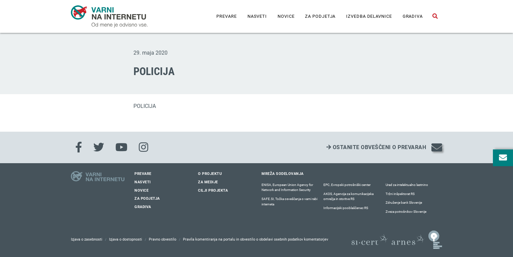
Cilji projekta (213, 190)
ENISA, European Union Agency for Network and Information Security (287, 187)
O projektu (210, 174)
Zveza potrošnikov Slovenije (406, 211)
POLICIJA (144, 106)
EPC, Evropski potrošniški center (347, 185)
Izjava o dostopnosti (125, 239)
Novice (286, 16)
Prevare (226, 16)
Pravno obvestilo (162, 239)
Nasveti (257, 16)
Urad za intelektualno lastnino (407, 185)
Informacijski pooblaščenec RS (345, 208)
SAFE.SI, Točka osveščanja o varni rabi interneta (289, 201)
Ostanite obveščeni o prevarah (376, 147)
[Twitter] (98, 147)
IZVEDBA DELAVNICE (369, 16)
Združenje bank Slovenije (404, 202)
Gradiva (413, 16)
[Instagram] (143, 147)
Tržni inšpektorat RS (400, 194)
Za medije (208, 182)
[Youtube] (121, 147)
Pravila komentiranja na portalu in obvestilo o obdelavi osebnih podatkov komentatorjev (255, 239)
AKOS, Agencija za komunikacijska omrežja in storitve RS (348, 196)
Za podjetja (320, 16)
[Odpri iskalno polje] (435, 16)
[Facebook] (78, 147)
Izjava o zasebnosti (86, 239)
